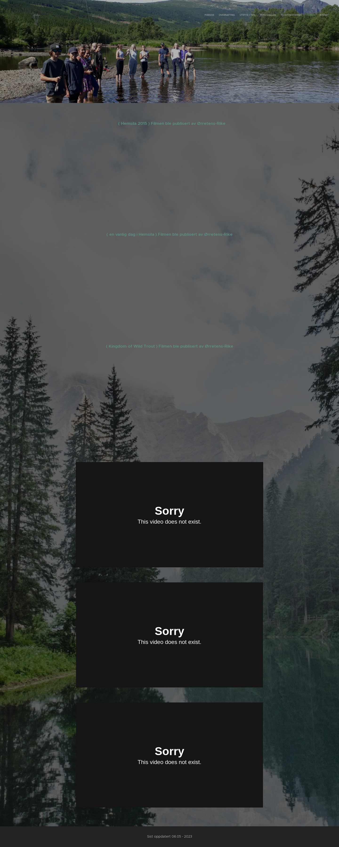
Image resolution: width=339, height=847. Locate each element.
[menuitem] (302, 15)
